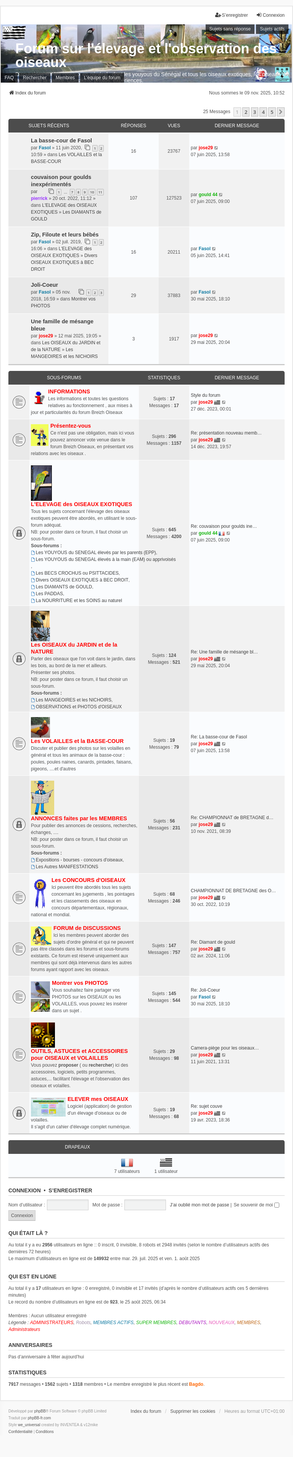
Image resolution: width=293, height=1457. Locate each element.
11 (100, 192)
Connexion (24, 1190)
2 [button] (246, 112)
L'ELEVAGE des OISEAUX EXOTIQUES (81, 504)
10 (92, 192)
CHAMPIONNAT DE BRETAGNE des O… (233, 890)
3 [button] (254, 112)
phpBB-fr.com (39, 1418)
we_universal (29, 1425)
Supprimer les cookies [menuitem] (192, 1411)
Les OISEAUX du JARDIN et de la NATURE (74, 648)
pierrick (39, 198)
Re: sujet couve (206, 1106)
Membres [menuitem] (65, 77)
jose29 (206, 147)
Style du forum (205, 395)
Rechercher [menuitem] (35, 77)
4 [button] (263, 112)
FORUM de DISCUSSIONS (87, 928)
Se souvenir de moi (256, 1205)
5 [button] (271, 112)
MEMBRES (248, 1322)
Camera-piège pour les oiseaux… (225, 1048)
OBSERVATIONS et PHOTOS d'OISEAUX (76, 706)
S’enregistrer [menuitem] (231, 15)
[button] (281, 112)
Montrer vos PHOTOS (80, 983)
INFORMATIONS (69, 391)
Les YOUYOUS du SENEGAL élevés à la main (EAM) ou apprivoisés (103, 559)
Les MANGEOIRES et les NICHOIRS (71, 700)
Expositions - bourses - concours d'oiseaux (77, 860)
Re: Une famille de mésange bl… (224, 652)
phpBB (40, 1411)
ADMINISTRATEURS (52, 1322)
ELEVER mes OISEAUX (98, 1099)
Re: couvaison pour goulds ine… (224, 526)
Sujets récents (49, 125)
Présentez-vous (70, 426)
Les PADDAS (47, 593)
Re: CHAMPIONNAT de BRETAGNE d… (232, 817)
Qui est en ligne (32, 1276)
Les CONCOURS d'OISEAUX (89, 880)
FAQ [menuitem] (9, 77)
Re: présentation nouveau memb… (226, 433)
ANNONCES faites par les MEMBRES (79, 818)
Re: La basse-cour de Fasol (219, 737)
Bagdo (196, 1384)
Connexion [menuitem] (270, 15)
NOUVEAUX (221, 1322)
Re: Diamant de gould (213, 942)
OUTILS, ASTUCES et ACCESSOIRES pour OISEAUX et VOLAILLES (79, 1054)
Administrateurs (24, 1329)
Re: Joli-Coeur (205, 990)
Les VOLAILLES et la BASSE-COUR (77, 741)
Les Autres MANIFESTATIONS (64, 866)
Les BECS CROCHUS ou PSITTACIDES (75, 573)
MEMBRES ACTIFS (113, 1322)
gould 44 (208, 194)
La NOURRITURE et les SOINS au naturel (76, 600)
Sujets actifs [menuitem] (272, 29)
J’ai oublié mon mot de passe (199, 1205)
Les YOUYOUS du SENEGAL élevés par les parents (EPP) (93, 552)
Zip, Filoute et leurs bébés (65, 235)
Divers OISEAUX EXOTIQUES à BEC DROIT (64, 262)
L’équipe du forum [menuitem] (102, 77)
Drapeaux (77, 1147)
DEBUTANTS (192, 1322)
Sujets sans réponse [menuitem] (230, 29)
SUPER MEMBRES (156, 1322)
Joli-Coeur (44, 285)
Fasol (45, 147)
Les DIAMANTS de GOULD (61, 587)
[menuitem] (20, 1431)
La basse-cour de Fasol (61, 140)
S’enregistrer (70, 1190)
